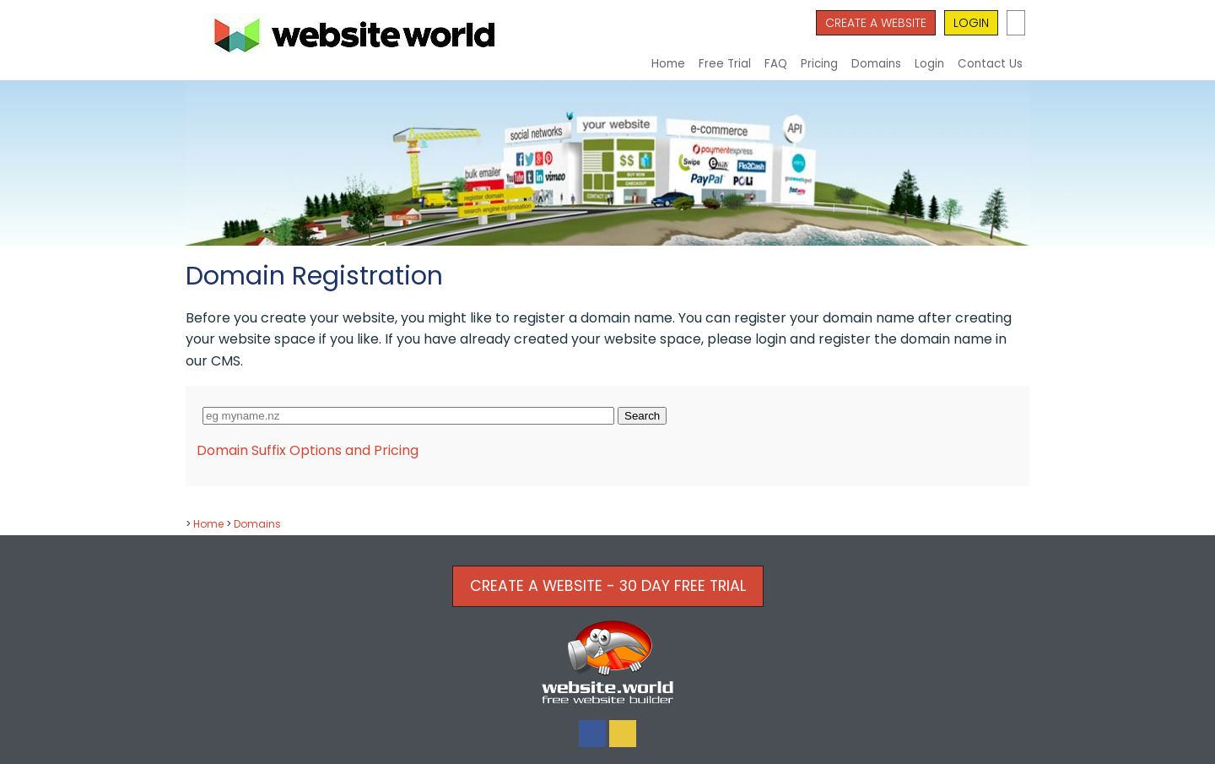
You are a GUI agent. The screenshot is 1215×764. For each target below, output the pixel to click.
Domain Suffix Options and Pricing (307, 450)
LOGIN (971, 22)
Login (929, 64)
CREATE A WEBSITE (875, 22)
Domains (876, 64)
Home (668, 64)
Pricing (819, 64)
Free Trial (725, 64)
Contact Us (990, 64)
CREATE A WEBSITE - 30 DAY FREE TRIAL (608, 586)
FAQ (775, 64)
